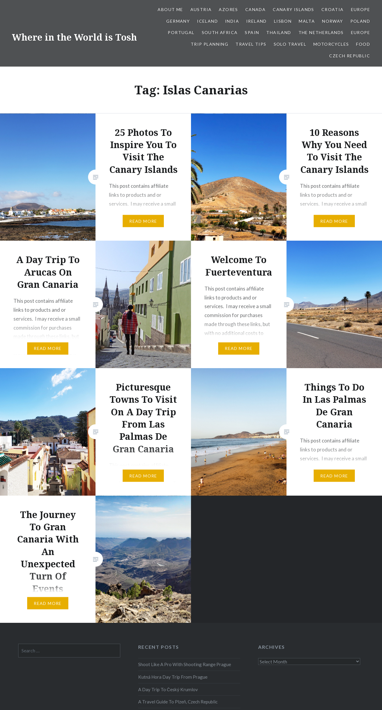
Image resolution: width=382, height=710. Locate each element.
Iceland (207, 21)
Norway (332, 21)
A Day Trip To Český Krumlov (168, 689)
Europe (360, 9)
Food (363, 44)
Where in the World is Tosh (74, 37)
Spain (252, 32)
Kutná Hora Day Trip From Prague (172, 677)
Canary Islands (293, 9)
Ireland (256, 21)
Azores (228, 9)
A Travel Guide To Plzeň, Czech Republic (178, 701)
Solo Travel (290, 44)
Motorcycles (331, 44)
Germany (178, 21)
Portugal (181, 32)
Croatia (332, 9)
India (232, 21)
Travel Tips (250, 44)
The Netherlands (321, 32)
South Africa (220, 32)
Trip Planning (209, 44)
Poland (360, 21)
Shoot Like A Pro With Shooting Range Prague (184, 664)
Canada (255, 9)
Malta (307, 21)
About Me (170, 9)
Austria (201, 9)
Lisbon (283, 21)
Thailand (278, 32)
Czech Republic (349, 55)
